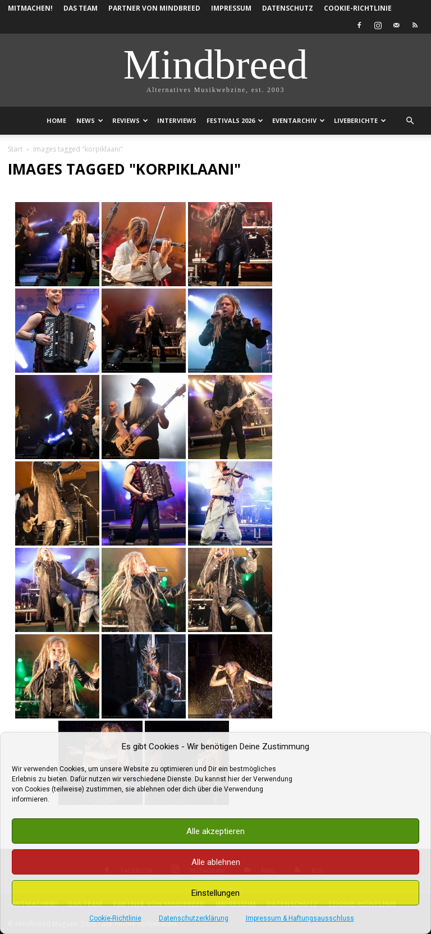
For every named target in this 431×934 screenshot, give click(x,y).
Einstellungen (215, 893)
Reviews (130, 120)
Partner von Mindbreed (154, 8)
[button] (409, 121)
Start (15, 149)
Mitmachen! (30, 8)
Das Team (80, 8)
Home (56, 120)
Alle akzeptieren (215, 831)
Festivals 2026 (235, 120)
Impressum (231, 8)
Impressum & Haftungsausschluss (300, 918)
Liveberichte (360, 120)
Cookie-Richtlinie (115, 918)
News (89, 120)
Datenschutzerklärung (193, 918)
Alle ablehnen (215, 862)
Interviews (176, 120)
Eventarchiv (298, 120)
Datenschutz (287, 8)
